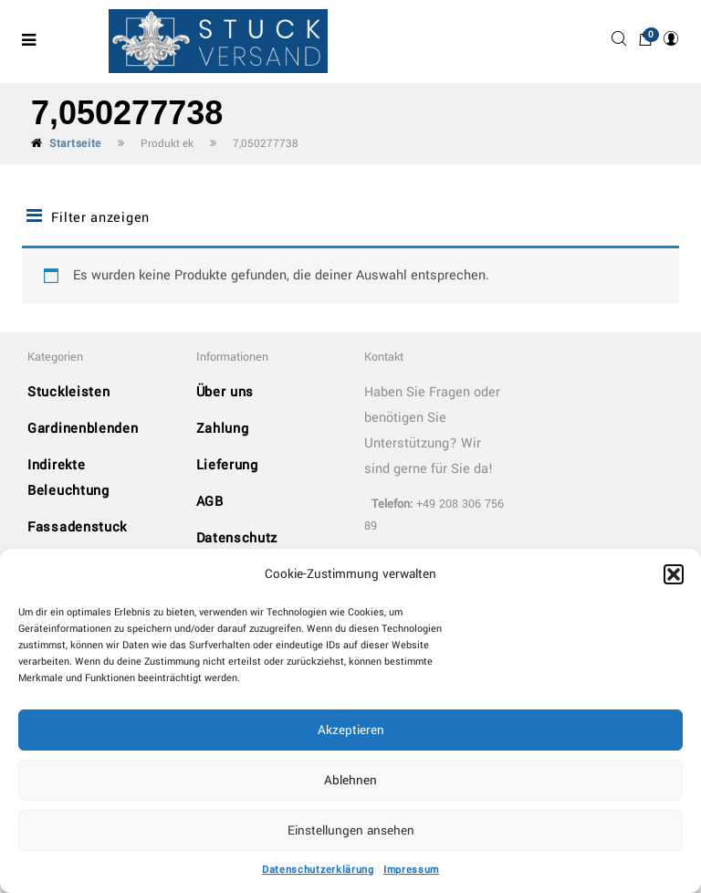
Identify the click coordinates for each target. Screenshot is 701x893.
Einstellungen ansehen (351, 830)
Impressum (411, 870)
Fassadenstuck (77, 527)
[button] (673, 574)
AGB (210, 501)
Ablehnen (350, 780)
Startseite (75, 144)
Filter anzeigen (88, 216)
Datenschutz (237, 538)
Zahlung (222, 428)
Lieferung (227, 465)
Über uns (225, 392)
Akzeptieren (351, 730)
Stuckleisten (68, 392)
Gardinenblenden (83, 428)
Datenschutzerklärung (318, 870)
